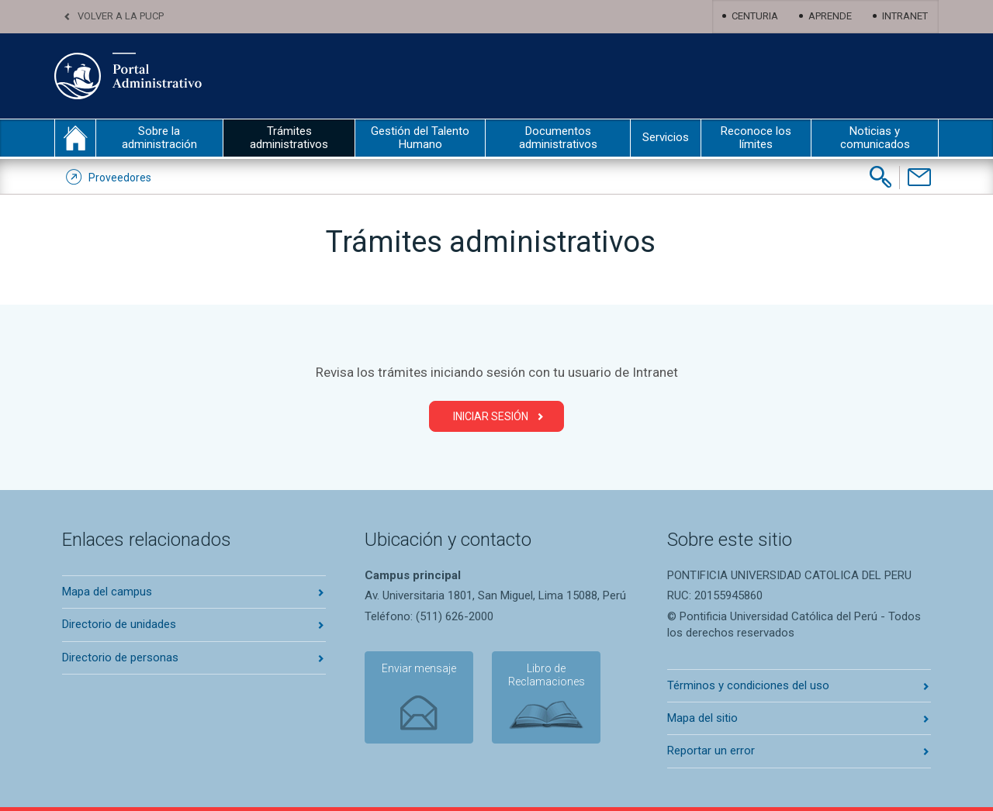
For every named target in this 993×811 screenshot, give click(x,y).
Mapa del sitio (702, 718)
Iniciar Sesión (490, 416)
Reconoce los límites (756, 137)
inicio (75, 138)
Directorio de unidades (119, 624)
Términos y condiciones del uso (748, 685)
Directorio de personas (120, 657)
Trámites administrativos (289, 137)
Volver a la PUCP (121, 16)
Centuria (755, 16)
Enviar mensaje (419, 668)
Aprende (830, 16)
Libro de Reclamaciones (546, 675)
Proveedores (119, 177)
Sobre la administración (159, 137)
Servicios (665, 137)
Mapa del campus (107, 592)
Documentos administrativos (558, 137)
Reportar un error (711, 751)
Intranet (905, 16)
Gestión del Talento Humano (420, 137)
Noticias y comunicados (875, 137)
